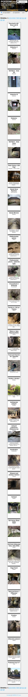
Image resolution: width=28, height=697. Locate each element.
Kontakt (9, 695)
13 (1, 20)
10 (21, 18)
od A (22, 12)
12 (25, 18)
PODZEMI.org (8, 1)
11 (23, 18)
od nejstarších (15, 12)
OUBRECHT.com (16, 695)
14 (3, 20)
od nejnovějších (5, 12)
